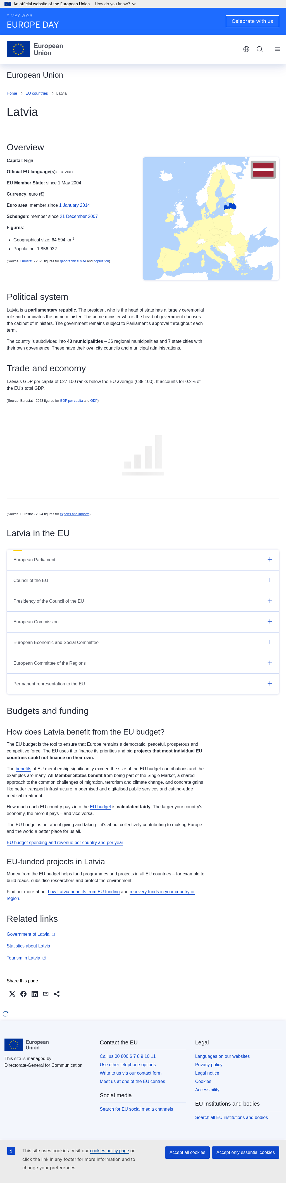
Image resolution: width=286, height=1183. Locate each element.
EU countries (36, 93)
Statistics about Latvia (28, 946)
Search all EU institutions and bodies (231, 1117)
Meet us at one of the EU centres (132, 1081)
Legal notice (207, 1073)
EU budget (100, 806)
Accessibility (207, 1089)
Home (12, 93)
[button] (12, 993)
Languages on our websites (222, 1056)
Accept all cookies (187, 1152)
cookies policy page (109, 1150)
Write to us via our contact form (130, 1073)
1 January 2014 (74, 205)
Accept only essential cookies (245, 1152)
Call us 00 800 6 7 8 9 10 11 (128, 1056)
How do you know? (115, 3)
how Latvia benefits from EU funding (84, 891)
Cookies (203, 1081)
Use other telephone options (128, 1064)
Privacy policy (209, 1064)
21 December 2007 (79, 216)
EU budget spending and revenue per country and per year (65, 842)
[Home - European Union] (35, 49)
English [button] (246, 49)
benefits (23, 768)
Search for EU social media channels (136, 1109)
